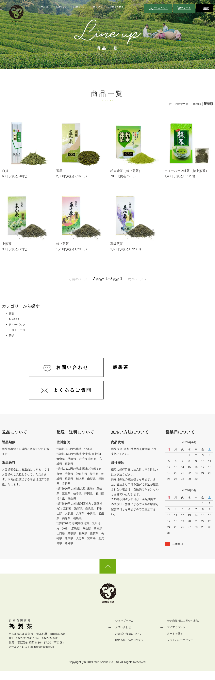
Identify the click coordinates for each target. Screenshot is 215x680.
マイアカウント (176, 635)
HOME (43, 7)
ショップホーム (124, 629)
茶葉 (13, 314)
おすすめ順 (181, 103)
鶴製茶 (122, 371)
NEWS (98, 7)
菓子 (13, 337)
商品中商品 (107, 279)
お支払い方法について (128, 641)
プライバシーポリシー (180, 648)
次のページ (137, 279)
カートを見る (174, 641)
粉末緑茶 (16, 319)
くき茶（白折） (21, 331)
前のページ (78, 279)
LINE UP (80, 7)
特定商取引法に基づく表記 (183, 629)
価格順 (196, 103)
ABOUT (61, 7)
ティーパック (19, 325)
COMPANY (116, 7)
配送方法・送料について (129, 648)
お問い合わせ (122, 635)
